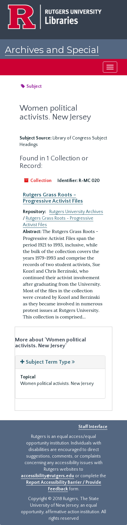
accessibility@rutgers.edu (47, 476)
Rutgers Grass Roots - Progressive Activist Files (53, 198)
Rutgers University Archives (76, 211)
